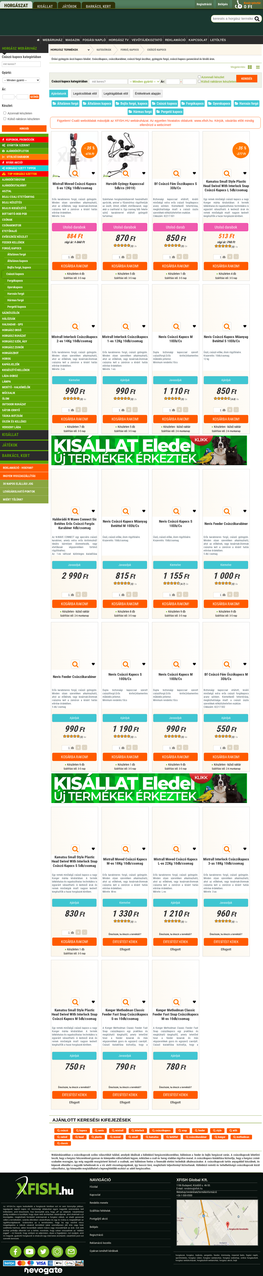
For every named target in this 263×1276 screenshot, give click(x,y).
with (233, 1130)
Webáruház (53, 40)
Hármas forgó (140, 112)
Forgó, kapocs (130, 49)
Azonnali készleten (20, 113)
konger (220, 1137)
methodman (241, 1137)
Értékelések (148, 93)
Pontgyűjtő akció (99, 1218)
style (217, 1130)
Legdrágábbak (116, 93)
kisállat (45, 6)
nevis (99, 1130)
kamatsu (152, 1137)
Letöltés (218, 40)
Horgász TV (119, 40)
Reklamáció (175, 40)
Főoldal (94, 1186)
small (133, 1137)
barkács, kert (98, 6)
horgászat (16, 5)
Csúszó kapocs (156, 49)
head (79, 1137)
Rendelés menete (99, 1202)
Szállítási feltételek (100, 1210)
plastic (97, 1137)
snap (183, 1130)
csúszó (62, 1130)
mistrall (117, 1130)
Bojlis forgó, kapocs (131, 104)
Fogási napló (94, 40)
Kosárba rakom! (74, 266)
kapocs (81, 1130)
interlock (138, 1130)
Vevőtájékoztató (147, 40)
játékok (69, 6)
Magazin (72, 40)
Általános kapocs (97, 104)
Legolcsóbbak (85, 93)
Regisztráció (96, 1234)
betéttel (172, 1137)
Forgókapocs (193, 104)
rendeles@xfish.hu (193, 1188)
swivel (62, 1137)
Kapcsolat (198, 40)
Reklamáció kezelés (100, 1242)
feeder (200, 1130)
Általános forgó (65, 104)
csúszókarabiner (196, 1137)
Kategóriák (104, 49)
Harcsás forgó (246, 104)
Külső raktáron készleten (24, 119)
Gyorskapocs (219, 104)
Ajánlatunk (58, 93)
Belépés (94, 1226)
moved (115, 1137)
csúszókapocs (161, 1130)
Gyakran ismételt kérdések (104, 1250)
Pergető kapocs (169, 112)
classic (62, 1143)
